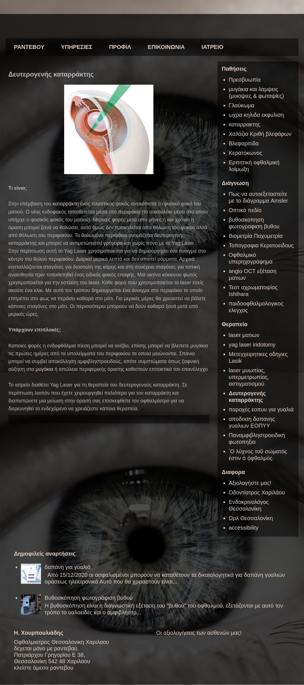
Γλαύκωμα (241, 105)
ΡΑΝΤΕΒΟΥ (29, 47)
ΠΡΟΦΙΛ (120, 47)
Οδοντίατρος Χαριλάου (257, 492)
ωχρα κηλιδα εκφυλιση (256, 115)
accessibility (244, 528)
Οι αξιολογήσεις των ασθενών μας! (199, 633)
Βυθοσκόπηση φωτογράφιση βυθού (88, 598)
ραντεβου (61, 668)
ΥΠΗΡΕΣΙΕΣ (76, 47)
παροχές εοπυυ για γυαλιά (261, 409)
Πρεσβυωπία (245, 80)
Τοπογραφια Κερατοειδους (261, 245)
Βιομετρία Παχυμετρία (256, 236)
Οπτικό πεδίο (245, 210)
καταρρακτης (244, 124)
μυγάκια (44, 369)
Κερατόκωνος (245, 153)
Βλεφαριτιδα (244, 143)
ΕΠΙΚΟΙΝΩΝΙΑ (166, 47)
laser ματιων (244, 335)
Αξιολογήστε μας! (250, 483)
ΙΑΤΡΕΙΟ (212, 47)
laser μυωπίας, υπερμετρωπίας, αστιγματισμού (249, 377)
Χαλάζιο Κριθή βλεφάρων (260, 134)
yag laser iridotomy (252, 345)
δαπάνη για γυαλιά (68, 567)
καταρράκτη (66, 204)
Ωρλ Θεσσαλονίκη (251, 518)
